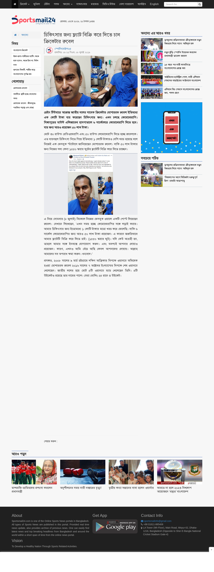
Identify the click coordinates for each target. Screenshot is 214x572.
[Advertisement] (148, 20)
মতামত (95, 4)
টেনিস (47, 4)
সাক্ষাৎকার (81, 4)
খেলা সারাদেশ (126, 4)
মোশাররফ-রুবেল (20, 88)
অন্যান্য (67, 4)
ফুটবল (36, 4)
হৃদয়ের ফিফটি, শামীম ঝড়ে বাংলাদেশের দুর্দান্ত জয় (24, 71)
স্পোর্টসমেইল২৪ (63, 48)
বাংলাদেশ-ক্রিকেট (20, 50)
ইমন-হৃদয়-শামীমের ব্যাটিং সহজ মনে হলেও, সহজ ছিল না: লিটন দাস (26, 60)
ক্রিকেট (24, 4)
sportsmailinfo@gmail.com (156, 521)
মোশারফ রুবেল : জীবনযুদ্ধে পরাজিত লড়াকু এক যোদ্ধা (24, 105)
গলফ (56, 4)
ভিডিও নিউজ (109, 4)
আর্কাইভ (142, 4)
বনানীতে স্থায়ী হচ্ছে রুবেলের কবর (24, 96)
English (154, 4)
